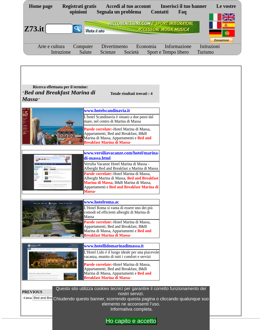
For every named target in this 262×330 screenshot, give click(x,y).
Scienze (108, 52)
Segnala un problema (119, 11)
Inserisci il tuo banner (184, 6)
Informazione (178, 46)
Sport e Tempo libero (168, 52)
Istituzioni (210, 46)
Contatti (159, 11)
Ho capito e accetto (131, 320)
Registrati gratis (79, 6)
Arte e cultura (51, 46)
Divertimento (115, 46)
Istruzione (61, 52)
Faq (182, 11)
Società (131, 52)
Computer (83, 46)
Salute (85, 52)
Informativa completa (130, 309)
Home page (41, 6)
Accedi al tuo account (128, 6)
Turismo (205, 52)
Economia (146, 46)
